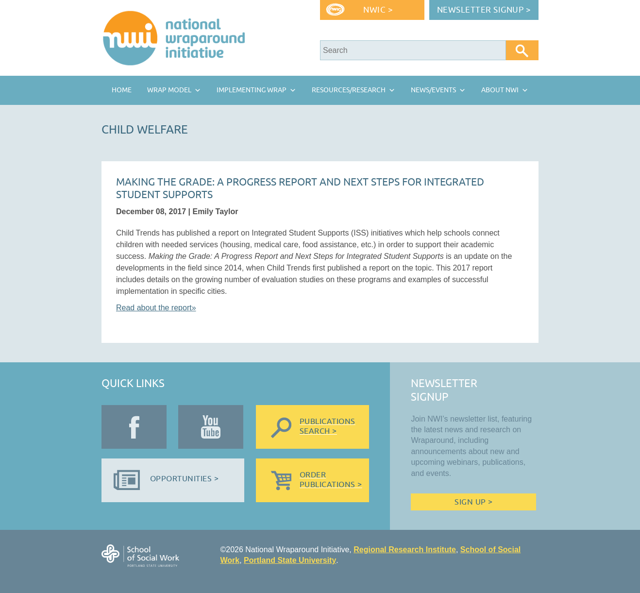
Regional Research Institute (405, 549)
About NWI (500, 90)
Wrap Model (169, 90)
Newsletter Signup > (484, 10)
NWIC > (378, 10)
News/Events (433, 90)
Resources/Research (349, 90)
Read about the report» (156, 308)
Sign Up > (473, 502)
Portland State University (290, 560)
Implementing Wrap (251, 90)
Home (122, 90)
